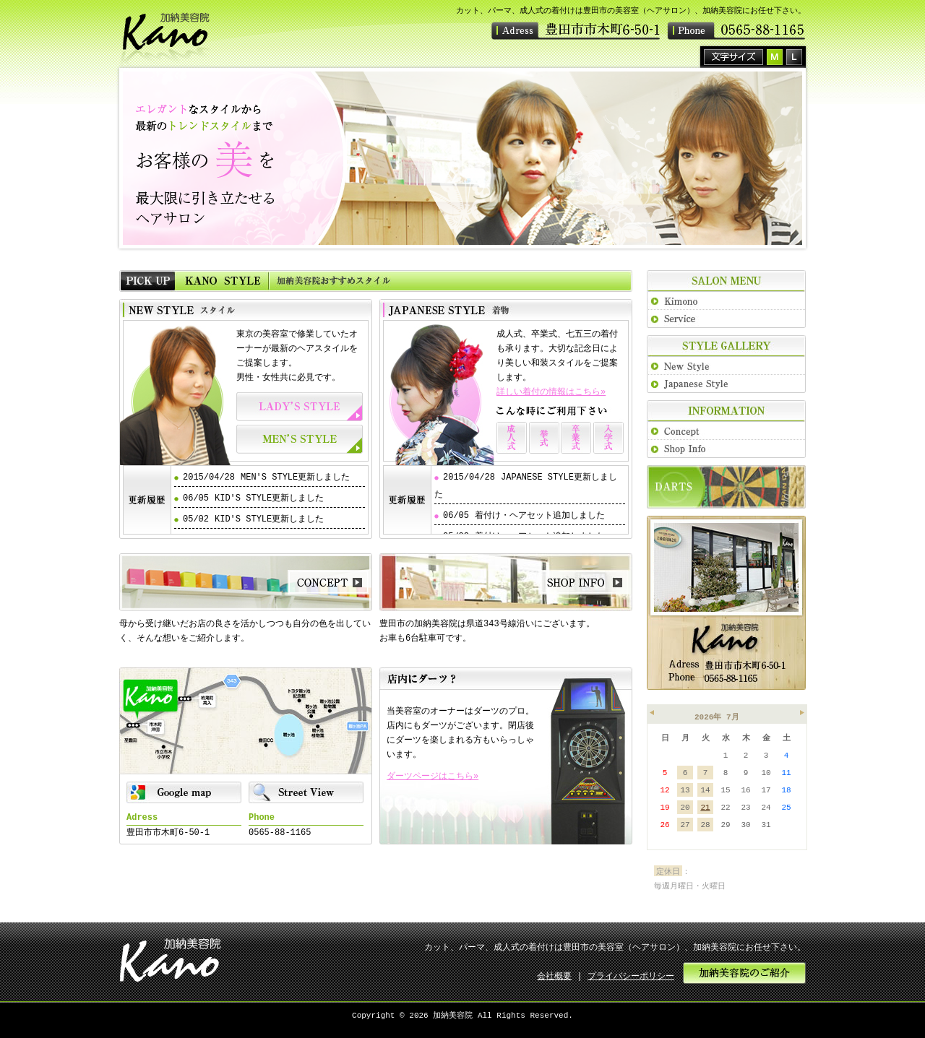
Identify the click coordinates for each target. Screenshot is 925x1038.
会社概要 (554, 976)
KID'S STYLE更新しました (269, 498)
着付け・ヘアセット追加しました (540, 515)
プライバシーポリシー (631, 976)
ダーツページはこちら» (432, 776)
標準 (775, 57)
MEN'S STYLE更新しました (295, 477)
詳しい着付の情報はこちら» (551, 392)
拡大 (794, 57)
